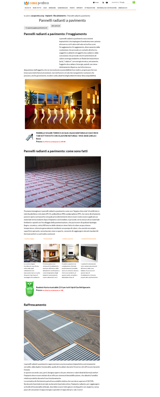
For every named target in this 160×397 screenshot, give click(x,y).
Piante (72, 8)
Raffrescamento (35, 305)
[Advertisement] (48, 13)
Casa (45, 8)
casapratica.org (37, 16)
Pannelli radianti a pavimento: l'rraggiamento (55, 34)
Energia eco (122, 8)
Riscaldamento (59, 16)
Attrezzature (90, 8)
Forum (96, 2)
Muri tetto (37, 8)
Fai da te (28, 8)
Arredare (52, 8)
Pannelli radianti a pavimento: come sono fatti (56, 151)
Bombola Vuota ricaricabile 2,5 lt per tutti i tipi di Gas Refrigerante (63, 287)
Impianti (80, 8)
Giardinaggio (63, 8)
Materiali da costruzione (107, 8)
